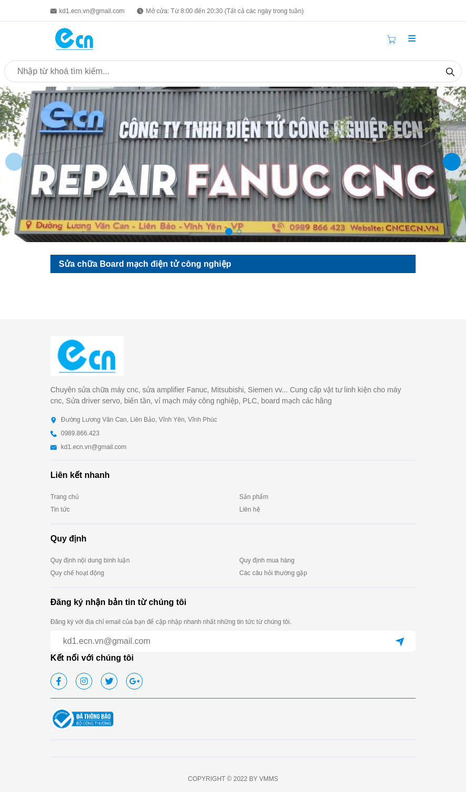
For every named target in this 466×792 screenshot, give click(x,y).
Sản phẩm (253, 497)
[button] (412, 39)
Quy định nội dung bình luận (90, 560)
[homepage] (74, 38)
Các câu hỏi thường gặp (273, 573)
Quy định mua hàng (266, 560)
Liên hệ (249, 509)
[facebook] (58, 681)
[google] (134, 681)
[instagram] (84, 681)
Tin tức (60, 509)
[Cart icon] (393, 39)
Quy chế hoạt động (77, 573)
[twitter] (109, 681)
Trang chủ (64, 497)
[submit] (400, 641)
